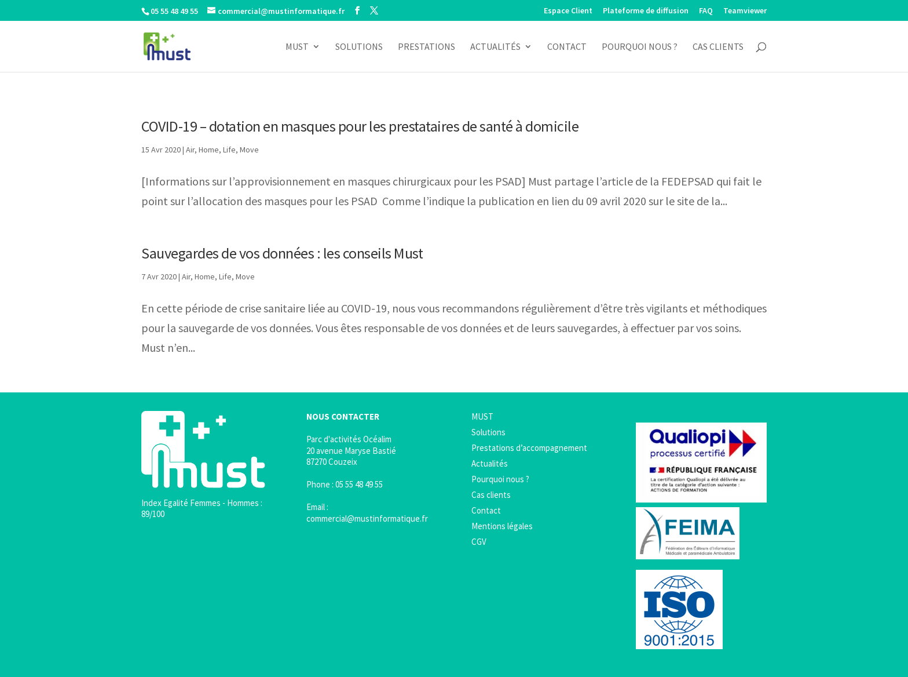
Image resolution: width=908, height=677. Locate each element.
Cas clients (718, 47)
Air (190, 149)
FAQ (706, 11)
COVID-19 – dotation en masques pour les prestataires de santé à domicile (360, 126)
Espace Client (568, 11)
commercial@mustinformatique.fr (367, 518)
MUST (297, 47)
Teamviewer (745, 11)
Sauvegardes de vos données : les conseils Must (282, 253)
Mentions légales (502, 526)
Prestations (426, 47)
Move (249, 149)
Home (209, 149)
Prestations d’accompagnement (529, 447)
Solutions (359, 47)
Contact (567, 47)
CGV (478, 541)
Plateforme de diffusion (646, 11)
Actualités (495, 47)
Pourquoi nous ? (640, 47)
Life (229, 149)
